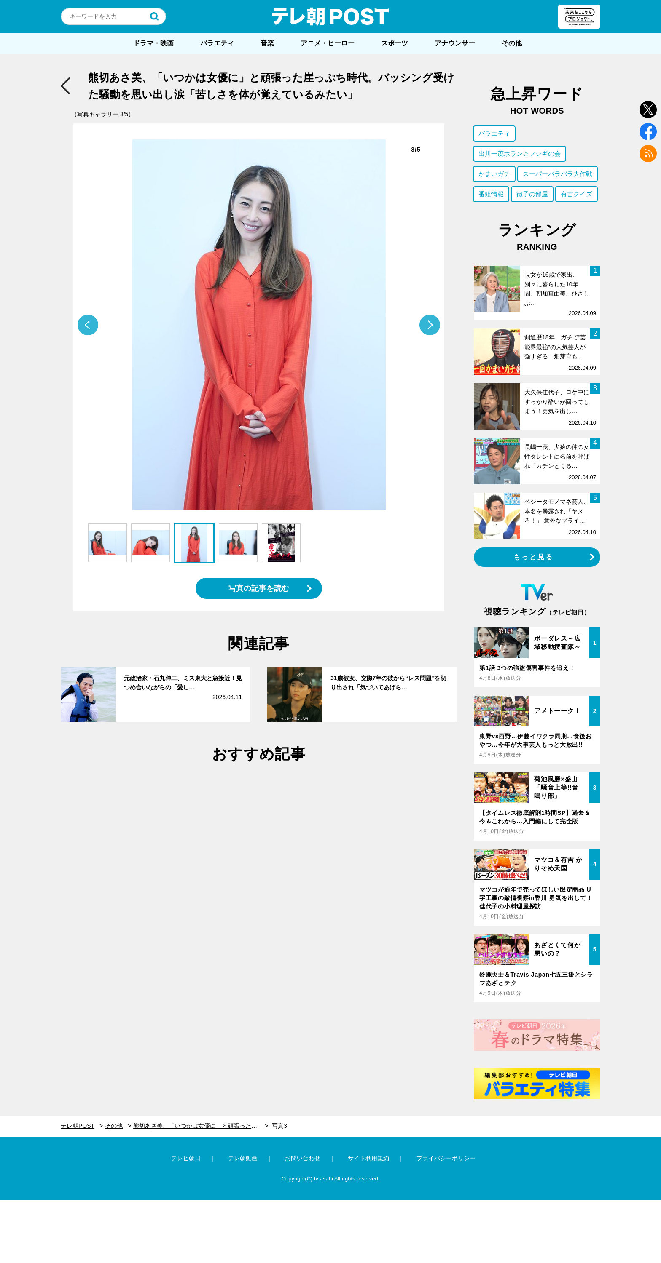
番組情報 (491, 194)
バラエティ (217, 43)
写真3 (279, 1125)
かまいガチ (494, 173)
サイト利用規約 (368, 1158)
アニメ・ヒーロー (328, 43)
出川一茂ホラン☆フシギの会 (519, 153)
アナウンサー (455, 43)
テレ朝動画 (243, 1158)
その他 (512, 43)
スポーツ (394, 43)
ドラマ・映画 (153, 43)
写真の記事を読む (258, 588)
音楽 (267, 43)
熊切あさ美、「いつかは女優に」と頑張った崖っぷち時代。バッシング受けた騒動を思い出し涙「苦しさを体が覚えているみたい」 (200, 1125)
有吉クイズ (576, 194)
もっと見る (533, 557)
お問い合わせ (302, 1158)
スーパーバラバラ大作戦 (557, 173)
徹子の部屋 (532, 194)
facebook (648, 131)
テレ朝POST (330, 16)
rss (648, 153)
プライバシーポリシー (446, 1158)
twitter (648, 109)
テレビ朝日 (186, 1158)
